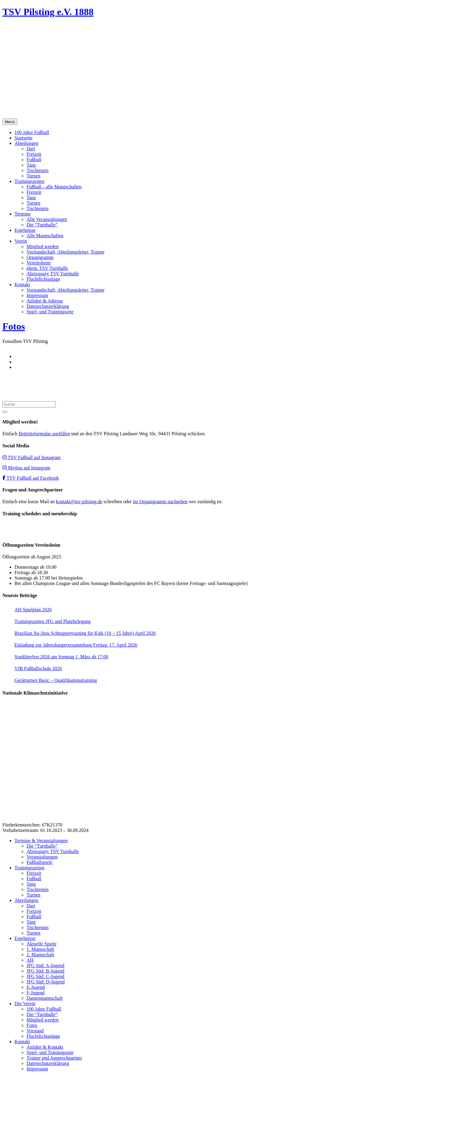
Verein (20, 241)
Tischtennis (38, 170)
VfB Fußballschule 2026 (38, 668)
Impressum (37, 295)
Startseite (23, 137)
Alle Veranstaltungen (47, 219)
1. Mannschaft (40, 949)
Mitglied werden (43, 246)
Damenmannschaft (45, 998)
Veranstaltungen (42, 856)
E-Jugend (36, 987)
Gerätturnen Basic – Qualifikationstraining (55, 680)
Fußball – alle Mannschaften (54, 186)
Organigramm (40, 257)
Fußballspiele (39, 862)
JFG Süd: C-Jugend (45, 976)
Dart (31, 148)
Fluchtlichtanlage (43, 279)
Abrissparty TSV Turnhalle (53, 273)
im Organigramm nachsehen (160, 501)
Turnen (33, 175)
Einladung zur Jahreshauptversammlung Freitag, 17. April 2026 (75, 644)
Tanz (31, 165)
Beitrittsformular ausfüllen (44, 433)
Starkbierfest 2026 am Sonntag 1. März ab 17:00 (61, 656)
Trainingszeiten (29, 181)
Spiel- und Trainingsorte (50, 311)
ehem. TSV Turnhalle (47, 268)
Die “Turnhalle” (42, 224)
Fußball (34, 159)
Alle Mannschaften (45, 235)
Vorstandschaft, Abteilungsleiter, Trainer (66, 251)
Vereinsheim (39, 262)
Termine (22, 213)
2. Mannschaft (40, 954)
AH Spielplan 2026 (33, 609)
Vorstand (35, 1030)
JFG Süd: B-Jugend (45, 970)
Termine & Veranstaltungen (41, 840)
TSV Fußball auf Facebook (30, 478)
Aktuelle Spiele (41, 943)
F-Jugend (36, 992)
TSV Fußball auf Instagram (31, 457)
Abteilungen (26, 143)
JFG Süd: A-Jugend (45, 965)
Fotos (13, 326)
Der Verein (24, 1003)
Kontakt (22, 284)
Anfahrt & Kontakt (45, 1047)
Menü (10, 122)
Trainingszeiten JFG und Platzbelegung (52, 621)
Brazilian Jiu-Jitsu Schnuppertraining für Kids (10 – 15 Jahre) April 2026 (85, 633)
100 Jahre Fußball (31, 132)
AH (30, 960)
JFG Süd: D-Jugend (46, 981)
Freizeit (34, 154)
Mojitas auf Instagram (26, 467)
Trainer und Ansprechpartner (54, 1057)
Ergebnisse (25, 230)
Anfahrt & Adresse (45, 300)
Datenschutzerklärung (48, 306)
